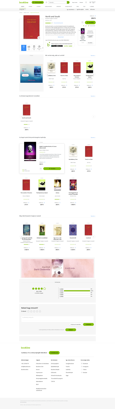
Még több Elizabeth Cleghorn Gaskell (30, 216)
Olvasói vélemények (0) (58, 22)
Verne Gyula (89, 78)
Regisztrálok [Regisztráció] (74, 2)
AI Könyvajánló (38, 2)
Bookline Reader (55, 369)
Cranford (88, 238)
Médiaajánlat (39, 375)
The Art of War (64, 75)
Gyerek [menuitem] (30, 6)
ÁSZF (37, 384)
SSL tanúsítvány (23, 402)
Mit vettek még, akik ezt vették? (55, 55)
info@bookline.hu (25, 366)
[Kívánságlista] (86, 2)
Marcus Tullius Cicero (44, 150)
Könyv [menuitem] (22, 6)
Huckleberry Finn (51, 75)
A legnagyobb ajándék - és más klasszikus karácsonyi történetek (26, 238)
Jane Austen (57, 196)
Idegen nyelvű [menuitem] (68, 6)
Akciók (86, 9)
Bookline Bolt (24, 369)
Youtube (84, 372)
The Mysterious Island (90, 76)
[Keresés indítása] (68, 2)
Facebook (84, 363)
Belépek (71, 330)
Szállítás (68, 369)
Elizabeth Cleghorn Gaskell (27, 121)
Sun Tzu (64, 78)
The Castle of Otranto (76, 76)
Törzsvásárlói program (57, 378)
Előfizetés (92, 9)
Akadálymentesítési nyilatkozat (41, 389)
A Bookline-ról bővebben (42, 363)
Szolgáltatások (70, 363)
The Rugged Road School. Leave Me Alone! (73, 193)
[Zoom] (39, 38)
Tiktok (83, 369)
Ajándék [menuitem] (92, 6)
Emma (57, 193)
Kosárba (90, 22)
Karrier (38, 369)
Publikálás (88, 324)
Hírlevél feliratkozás (56, 375)
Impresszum (39, 372)
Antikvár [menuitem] (58, 6)
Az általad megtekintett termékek (29, 96)
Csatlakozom (54, 353)
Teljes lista (93, 55)
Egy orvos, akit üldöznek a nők (57, 238)
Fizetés (68, 366)
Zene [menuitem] (77, 6)
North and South (26, 118)
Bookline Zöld (39, 366)
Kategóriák (21, 9)
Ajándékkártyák (55, 366)
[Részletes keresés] (46, 2)
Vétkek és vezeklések (42, 238)
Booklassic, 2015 (48, 20)
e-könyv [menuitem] (39, 6)
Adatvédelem (39, 381)
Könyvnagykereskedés (41, 378)
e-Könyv (51, 60)
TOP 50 (53, 381)
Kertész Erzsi (73, 196)
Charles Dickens (26, 241)
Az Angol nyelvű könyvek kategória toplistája (32, 137)
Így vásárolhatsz (70, 9)
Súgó (67, 375)
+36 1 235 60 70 (25, 363)
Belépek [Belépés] (81, 2)
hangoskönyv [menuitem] (48, 6)
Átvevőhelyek (69, 372)
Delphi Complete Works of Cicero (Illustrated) (48, 147)
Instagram (84, 366)
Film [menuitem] (84, 6)
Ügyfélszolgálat (80, 9)
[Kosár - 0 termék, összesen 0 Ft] (92, 2)
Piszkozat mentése (76, 324)
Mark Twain (51, 78)
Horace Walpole (76, 78)
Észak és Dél (73, 238)
